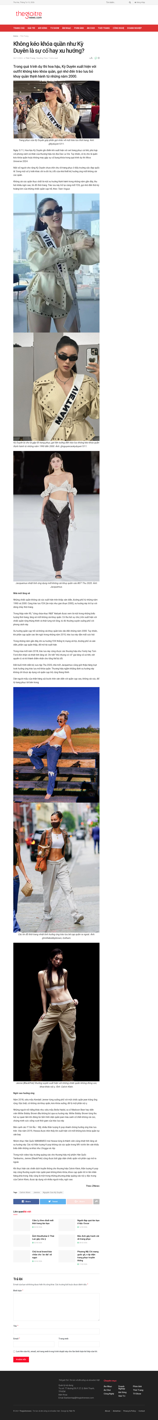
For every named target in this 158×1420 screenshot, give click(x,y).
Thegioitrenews (25, 1411)
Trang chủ (18, 28)
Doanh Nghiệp (134, 28)
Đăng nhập (140, 2)
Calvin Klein (25, 1192)
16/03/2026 (82, 1227)
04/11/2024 (18, 58)
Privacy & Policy (129, 1411)
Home (15, 36)
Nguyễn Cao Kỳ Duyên (52, 1192)
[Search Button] (129, 2)
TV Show (54, 28)
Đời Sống (42, 28)
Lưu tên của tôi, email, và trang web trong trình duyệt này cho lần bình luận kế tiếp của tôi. (57, 1351)
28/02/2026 (82, 1243)
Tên (16, 1326)
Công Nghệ (118, 28)
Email (16, 1338)
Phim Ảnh (79, 28)
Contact (142, 1411)
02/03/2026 (37, 1243)
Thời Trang (104, 28)
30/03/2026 (37, 1227)
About (107, 1411)
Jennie (37, 1192)
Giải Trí (31, 28)
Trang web (63, 1339)
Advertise (116, 1411)
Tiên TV (72, 1411)
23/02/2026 (37, 1261)
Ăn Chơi (91, 28)
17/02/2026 (82, 1264)
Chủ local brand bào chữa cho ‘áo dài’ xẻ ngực (42, 1254)
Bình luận (18, 1290)
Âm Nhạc (66, 28)
